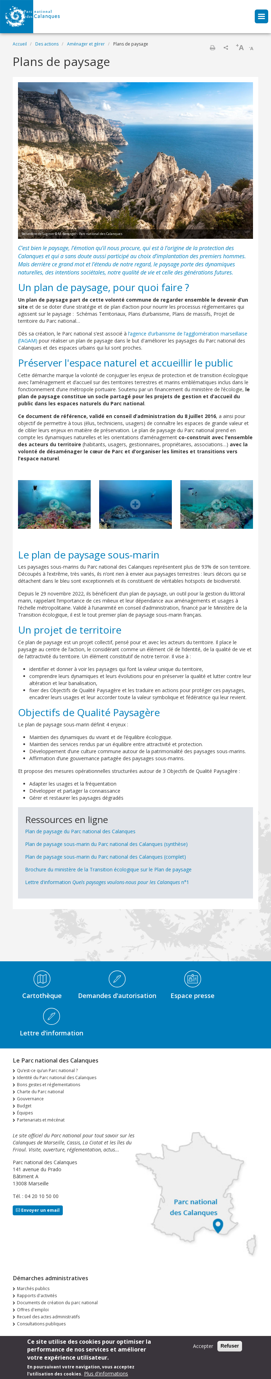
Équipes (25, 1113)
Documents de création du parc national (57, 1303)
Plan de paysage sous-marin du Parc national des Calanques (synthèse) (106, 844)
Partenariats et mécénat (41, 1120)
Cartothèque (42, 995)
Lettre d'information (51, 1033)
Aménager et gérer (86, 44)
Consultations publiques (41, 1324)
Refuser (230, 1346)
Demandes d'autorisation (117, 995)
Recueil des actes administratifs (48, 1317)
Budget (24, 1106)
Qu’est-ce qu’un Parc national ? (47, 1070)
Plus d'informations (106, 1373)
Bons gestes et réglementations (48, 1085)
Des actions (47, 44)
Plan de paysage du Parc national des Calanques (80, 831)
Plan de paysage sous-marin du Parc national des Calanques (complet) (105, 856)
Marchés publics (33, 1289)
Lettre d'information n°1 (107, 882)
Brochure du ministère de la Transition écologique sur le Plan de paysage (108, 869)
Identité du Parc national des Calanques (56, 1078)
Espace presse (192, 995)
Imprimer (212, 47)
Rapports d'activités (37, 1296)
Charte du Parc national (40, 1092)
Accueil (20, 44)
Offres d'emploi (33, 1310)
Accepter (203, 1346)
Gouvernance (30, 1099)
